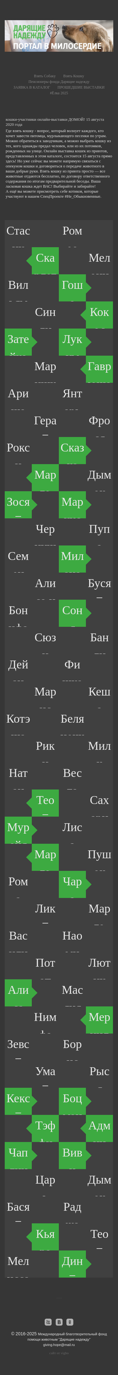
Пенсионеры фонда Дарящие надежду (58, 81)
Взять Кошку (73, 76)
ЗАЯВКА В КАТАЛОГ (32, 87)
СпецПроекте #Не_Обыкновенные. (70, 196)
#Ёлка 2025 (59, 93)
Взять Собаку (45, 76)
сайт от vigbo (59, 1353)
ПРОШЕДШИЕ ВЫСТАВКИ (81, 87)
